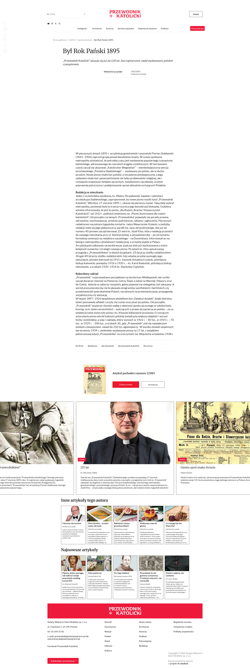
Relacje (108, 631)
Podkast (165, 28)
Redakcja (143, 645)
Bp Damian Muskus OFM (123, 576)
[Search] (47, 14)
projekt (179, 663)
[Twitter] (56, 23)
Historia (108, 645)
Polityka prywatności (184, 631)
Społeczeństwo (85, 40)
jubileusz (93, 345)
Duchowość (110, 626)
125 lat (85, 467)
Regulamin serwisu (183, 622)
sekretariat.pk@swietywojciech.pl (63, 639)
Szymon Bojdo (145, 584)
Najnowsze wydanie (147, 28)
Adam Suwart (186, 473)
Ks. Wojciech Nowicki (70, 584)
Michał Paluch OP (94, 576)
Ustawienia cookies (183, 626)
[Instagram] (59, 23)
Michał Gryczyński (113, 71)
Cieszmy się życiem (71, 523)
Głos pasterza (94, 573)
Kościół (108, 622)
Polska (108, 636)
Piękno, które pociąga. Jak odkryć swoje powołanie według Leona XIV (73, 577)
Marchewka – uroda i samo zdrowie (98, 524)
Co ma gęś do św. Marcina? (174, 524)
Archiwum (153, 384)
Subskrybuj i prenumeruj (62, 661)
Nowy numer (145, 622)
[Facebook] (52, 23)
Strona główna (60, 40)
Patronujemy (145, 641)
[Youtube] (48, 23)
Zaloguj (196, 14)
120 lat (80, 345)
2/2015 (151, 373)
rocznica (148, 345)
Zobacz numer (125, 384)
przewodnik (108, 345)
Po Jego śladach (121, 573)
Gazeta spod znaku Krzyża (198, 467)
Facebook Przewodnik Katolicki (62, 646)
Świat (107, 641)
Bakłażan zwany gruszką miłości (122, 524)
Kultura (108, 650)
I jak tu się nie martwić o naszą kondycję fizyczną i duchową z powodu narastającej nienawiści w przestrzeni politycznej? (73, 534)
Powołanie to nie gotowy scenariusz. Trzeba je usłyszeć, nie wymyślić (151, 577)
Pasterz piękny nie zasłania (175, 574)
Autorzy (110, 28)
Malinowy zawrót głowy (148, 524)
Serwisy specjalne (126, 28)
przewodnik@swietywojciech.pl (70, 636)
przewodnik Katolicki (129, 345)
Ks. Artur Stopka (172, 579)
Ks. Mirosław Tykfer (89, 473)
